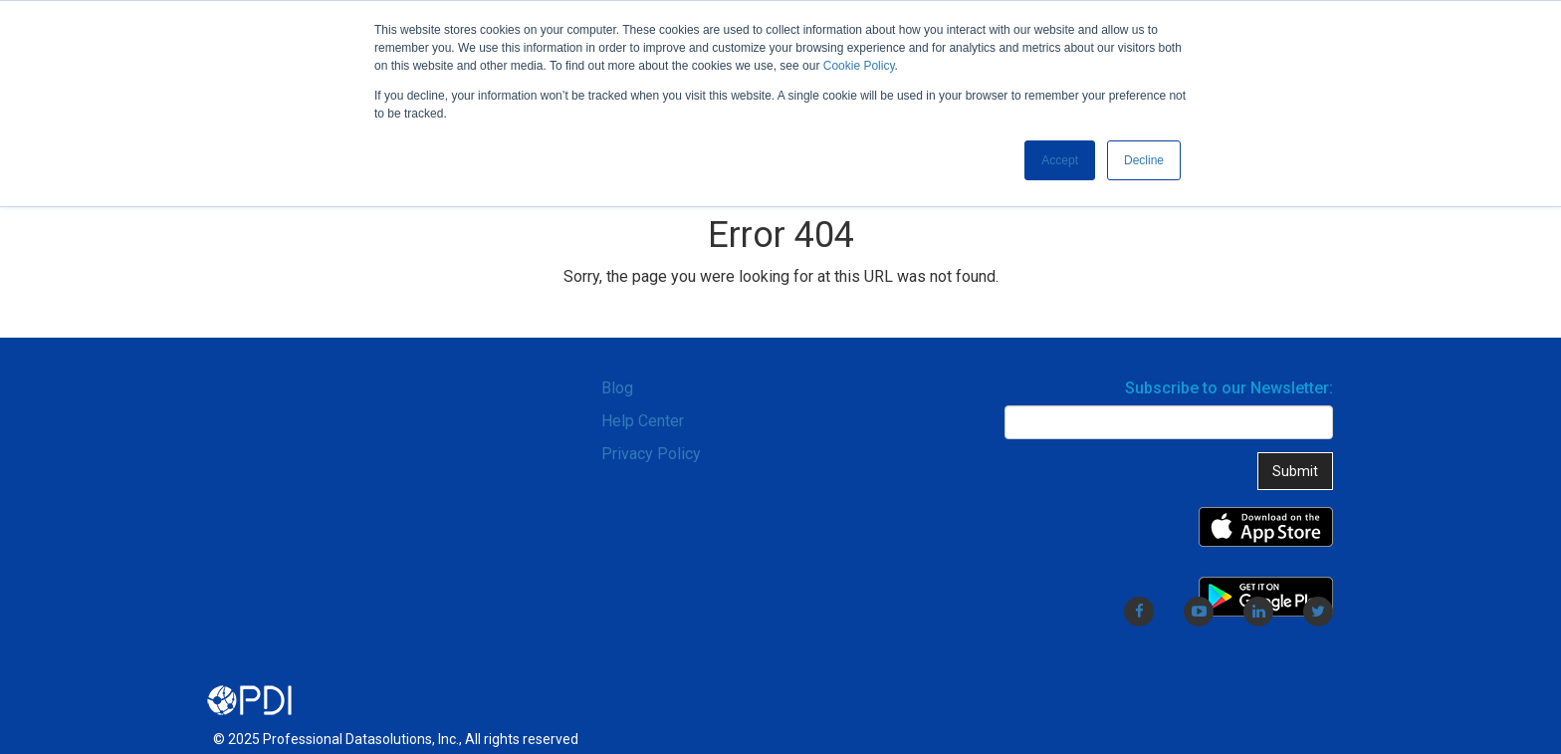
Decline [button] (1144, 160)
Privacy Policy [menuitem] (651, 453)
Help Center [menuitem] (642, 420)
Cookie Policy (859, 66)
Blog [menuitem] (617, 387)
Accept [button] (1059, 160)
